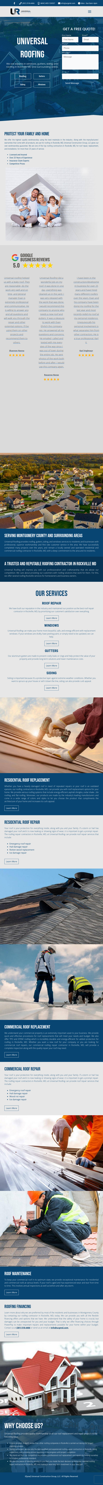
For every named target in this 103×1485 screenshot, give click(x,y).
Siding (22, 84)
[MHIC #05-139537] (44, 3)
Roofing (22, 76)
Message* (80, 61)
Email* (90, 38)
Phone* (80, 47)
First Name (70, 38)
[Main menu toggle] (89, 11)
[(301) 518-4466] (24, 3)
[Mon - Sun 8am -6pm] (87, 3)
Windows (41, 84)
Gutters (42, 76)
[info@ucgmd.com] (65, 3)
